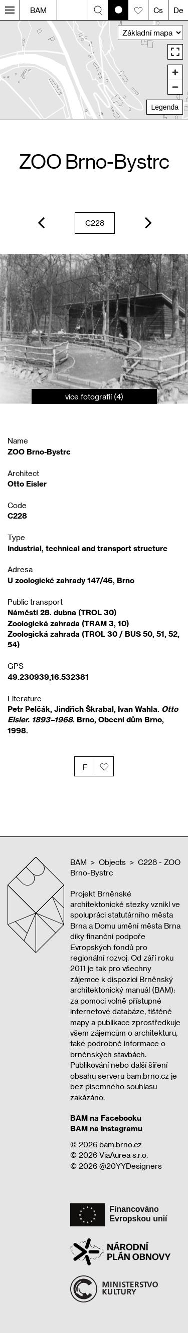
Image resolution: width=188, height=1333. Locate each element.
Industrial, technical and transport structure (87, 548)
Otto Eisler (27, 483)
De (178, 10)
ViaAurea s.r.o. (123, 1154)
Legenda (164, 107)
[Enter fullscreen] (175, 52)
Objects (112, 861)
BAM (38, 10)
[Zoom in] (175, 72)
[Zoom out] (175, 87)
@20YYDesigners (130, 1165)
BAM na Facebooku (105, 1117)
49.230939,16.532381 (48, 676)
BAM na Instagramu (106, 1128)
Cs (158, 10)
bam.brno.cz (120, 1144)
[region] (94, 70)
